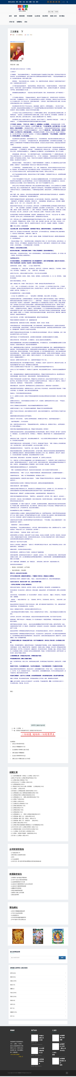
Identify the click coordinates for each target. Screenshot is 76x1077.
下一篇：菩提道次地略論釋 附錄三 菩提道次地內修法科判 (27, 730)
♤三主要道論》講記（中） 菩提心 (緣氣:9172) (23, 818)
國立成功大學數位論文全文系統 (21, 758)
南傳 (12, 1000)
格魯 (24, 1)
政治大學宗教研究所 (18, 743)
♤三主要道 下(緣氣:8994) (17, 799)
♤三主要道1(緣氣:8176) (17, 807)
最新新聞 (21, 16)
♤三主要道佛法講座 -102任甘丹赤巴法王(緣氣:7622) (24, 829)
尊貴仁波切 (53, 16)
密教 (12, 1004)
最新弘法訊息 (11, 1)
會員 (15, 16)
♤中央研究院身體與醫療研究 (18, 917)
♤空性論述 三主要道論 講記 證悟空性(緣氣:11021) (24, 790)
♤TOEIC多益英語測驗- (17, 913)
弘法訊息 (37, 16)
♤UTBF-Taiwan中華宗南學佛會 (19, 879)
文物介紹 (11, 22)
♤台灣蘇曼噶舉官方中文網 (18, 882)
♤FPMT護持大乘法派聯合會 (18, 919)
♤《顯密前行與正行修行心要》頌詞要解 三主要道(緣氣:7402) (27, 786)
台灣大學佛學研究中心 (19, 755)
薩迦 (27, 1)
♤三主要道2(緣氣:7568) (17, 810)
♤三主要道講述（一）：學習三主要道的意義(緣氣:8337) (25, 814)
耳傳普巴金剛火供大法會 (41, 1038)
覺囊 (30, 1)
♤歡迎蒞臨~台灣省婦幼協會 (18, 854)
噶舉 (20, 1)
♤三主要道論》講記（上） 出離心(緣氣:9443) (23, 816)
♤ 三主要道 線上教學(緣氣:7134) (19, 803)
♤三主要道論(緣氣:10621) (17, 784)
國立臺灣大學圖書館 (18, 752)
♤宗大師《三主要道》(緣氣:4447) (20, 835)
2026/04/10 (38, 1055)
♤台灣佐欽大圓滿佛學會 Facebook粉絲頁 (22, 884)
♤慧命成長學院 (15, 894)
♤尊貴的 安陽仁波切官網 (17, 892)
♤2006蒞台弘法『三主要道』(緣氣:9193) (21, 782)
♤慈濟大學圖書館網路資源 (18, 911)
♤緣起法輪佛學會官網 (16, 890)
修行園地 (61, 16)
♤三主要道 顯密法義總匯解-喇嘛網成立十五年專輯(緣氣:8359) (27, 825)
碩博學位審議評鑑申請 (38, 725)
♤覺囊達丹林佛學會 (16, 888)
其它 (12, 1016)
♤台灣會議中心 (15, 915)
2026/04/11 (38, 1066)
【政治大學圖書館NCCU (18, 746)
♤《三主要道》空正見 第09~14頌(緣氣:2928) (23, 831)
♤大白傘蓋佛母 (15, 859)
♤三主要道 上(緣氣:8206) (18, 788)
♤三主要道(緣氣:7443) (17, 812)
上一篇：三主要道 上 (17, 728)
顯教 (37, 1)
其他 (25, 22)
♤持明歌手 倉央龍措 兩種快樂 (19, 877)
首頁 (10, 16)
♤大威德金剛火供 (15, 852)
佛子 (12, 1008)
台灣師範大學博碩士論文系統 (20, 749)
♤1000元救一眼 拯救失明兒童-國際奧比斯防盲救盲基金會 (26, 861)
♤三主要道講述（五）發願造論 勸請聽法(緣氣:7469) (24, 793)
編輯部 (13, 1012)
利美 (34, 1)
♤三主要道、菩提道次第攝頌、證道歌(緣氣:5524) (24, 833)
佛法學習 (45, 16)
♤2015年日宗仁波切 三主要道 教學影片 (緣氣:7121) (24, 827)
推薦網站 (19, 22)
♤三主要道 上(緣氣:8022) (17, 801)
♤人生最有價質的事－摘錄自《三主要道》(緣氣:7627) (25, 775)
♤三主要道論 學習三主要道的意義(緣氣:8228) (23, 795)
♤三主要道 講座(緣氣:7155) (18, 805)
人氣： (29, 34)
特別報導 (29, 16)
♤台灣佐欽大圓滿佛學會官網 (18, 886)
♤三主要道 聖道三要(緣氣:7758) (19, 780)
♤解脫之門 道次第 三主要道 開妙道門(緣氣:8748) (24, 778)
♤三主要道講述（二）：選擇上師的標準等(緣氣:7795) (25, 797)
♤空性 (12, 857)
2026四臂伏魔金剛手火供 (41, 1050)
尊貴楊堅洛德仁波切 (63, 1061)
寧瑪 (17, 1)
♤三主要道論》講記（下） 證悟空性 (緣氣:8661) (24, 820)
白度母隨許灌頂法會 (41, 1061)
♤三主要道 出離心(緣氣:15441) (19, 822)
